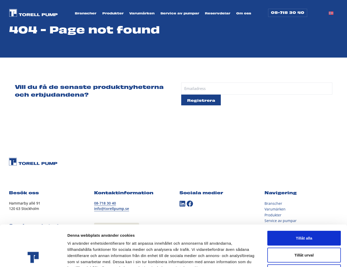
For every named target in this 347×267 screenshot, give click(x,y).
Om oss (243, 13)
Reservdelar (217, 13)
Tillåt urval (304, 216)
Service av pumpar (179, 13)
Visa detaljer (279, 257)
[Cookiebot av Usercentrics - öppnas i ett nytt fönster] (33, 257)
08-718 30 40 (287, 12)
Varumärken (141, 13)
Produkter (113, 13)
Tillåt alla (304, 199)
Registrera (201, 100)
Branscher (85, 13)
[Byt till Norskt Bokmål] (331, 13)
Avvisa (304, 233)
